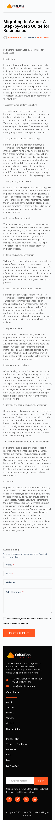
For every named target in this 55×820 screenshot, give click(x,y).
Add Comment (15, 592)
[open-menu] (47, 6)
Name (10, 565)
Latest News (43, 38)
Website (10, 582)
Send (41, 781)
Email (9, 573)
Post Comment (19, 633)
